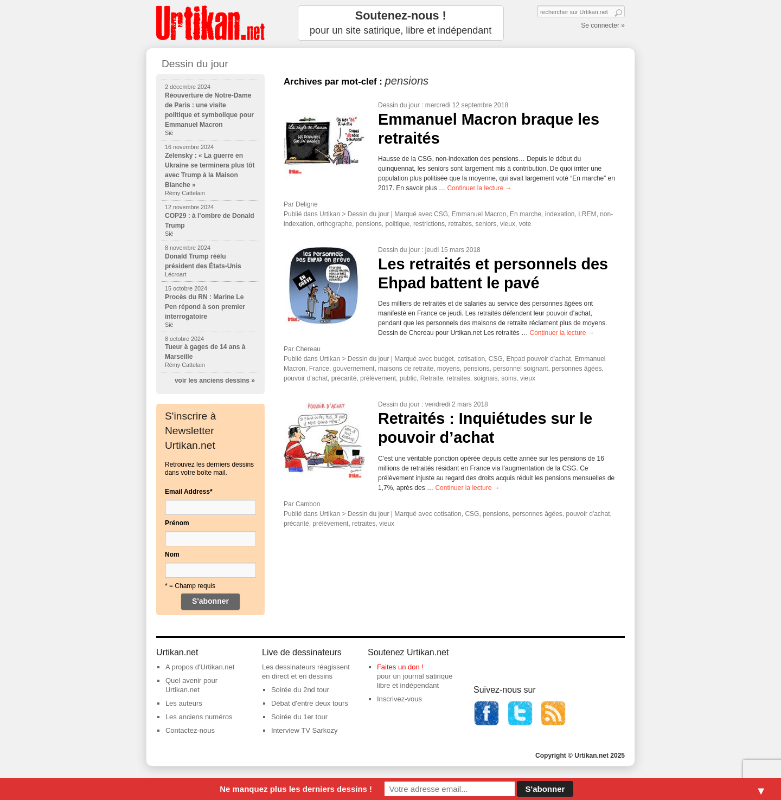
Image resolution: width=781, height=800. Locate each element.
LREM (587, 214)
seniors (486, 224)
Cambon (308, 504)
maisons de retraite (405, 368)
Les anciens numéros (199, 717)
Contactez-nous (190, 730)
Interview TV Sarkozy (304, 730)
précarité (344, 378)
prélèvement (378, 378)
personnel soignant (520, 368)
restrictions (429, 224)
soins (508, 378)
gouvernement (354, 368)
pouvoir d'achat (306, 378)
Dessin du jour (399, 105)
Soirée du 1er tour (299, 717)
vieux (507, 224)
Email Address (189, 491)
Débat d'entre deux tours (309, 703)
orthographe (334, 224)
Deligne (307, 204)
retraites (460, 224)
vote (525, 224)
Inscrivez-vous (399, 699)
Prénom (177, 523)
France (319, 368)
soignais (486, 378)
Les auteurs (183, 703)
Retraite (431, 378)
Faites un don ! (400, 667)
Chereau (308, 349)
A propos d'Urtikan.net (200, 667)
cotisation (471, 359)
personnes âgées (576, 368)
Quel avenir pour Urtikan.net (191, 685)
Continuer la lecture (479, 188)
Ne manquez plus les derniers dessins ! (296, 788)
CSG (441, 214)
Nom (172, 554)
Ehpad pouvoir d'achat (538, 359)
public (408, 378)
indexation (560, 214)
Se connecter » (603, 25)
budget (444, 359)
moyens (448, 368)
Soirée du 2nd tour (300, 690)
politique (398, 224)
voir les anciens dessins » (215, 380)
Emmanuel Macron (479, 214)
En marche (525, 214)
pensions (369, 224)
